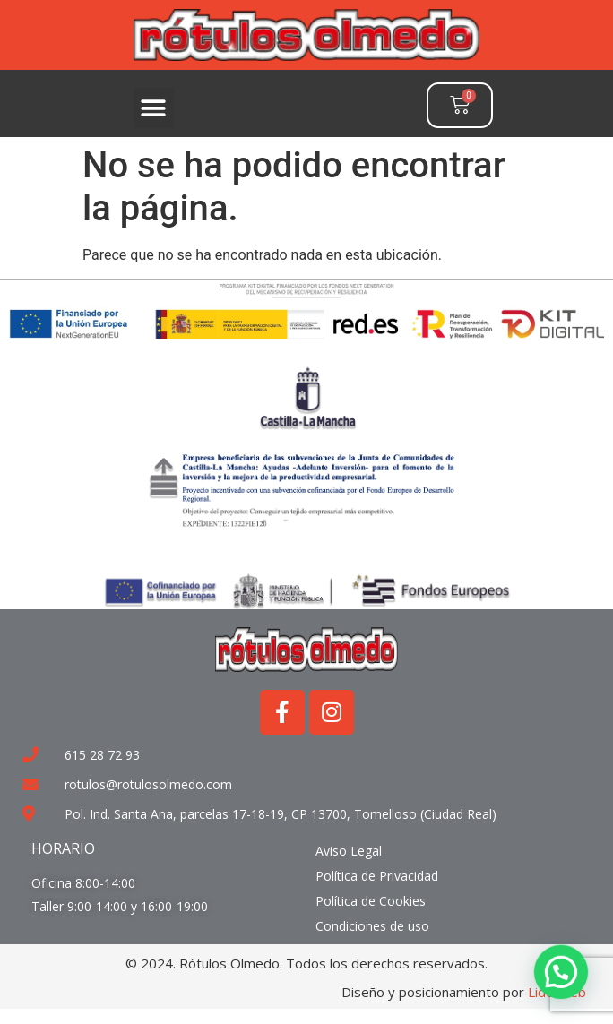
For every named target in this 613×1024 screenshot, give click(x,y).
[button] (154, 108)
